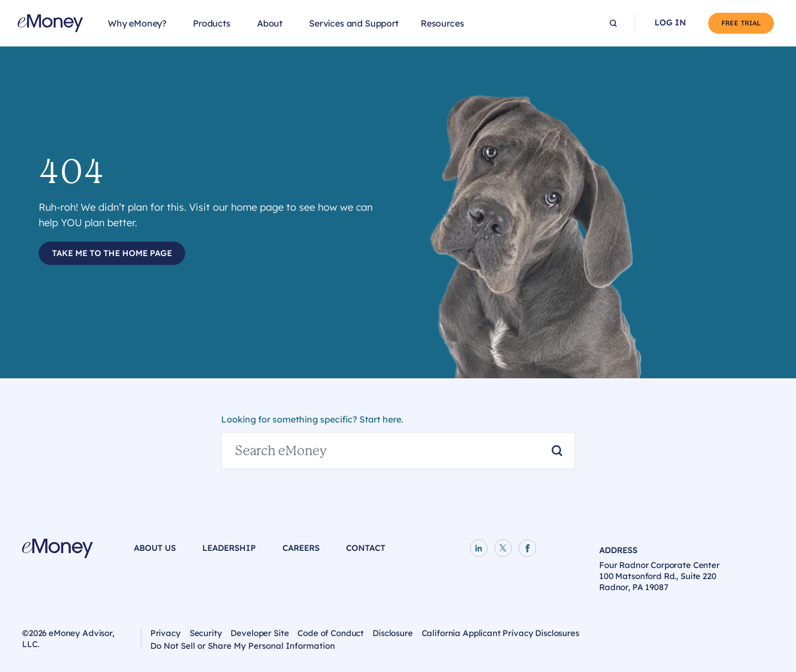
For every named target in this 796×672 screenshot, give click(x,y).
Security (206, 633)
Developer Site (260, 633)
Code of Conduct (330, 633)
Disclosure (393, 633)
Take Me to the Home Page (112, 253)
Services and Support (354, 23)
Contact (365, 548)
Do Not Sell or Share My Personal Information (242, 647)
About (269, 23)
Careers (301, 548)
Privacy (165, 633)
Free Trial (741, 23)
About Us (155, 548)
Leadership (229, 548)
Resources (442, 23)
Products (212, 23)
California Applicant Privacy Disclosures (500, 633)
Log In (670, 23)
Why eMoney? (137, 23)
